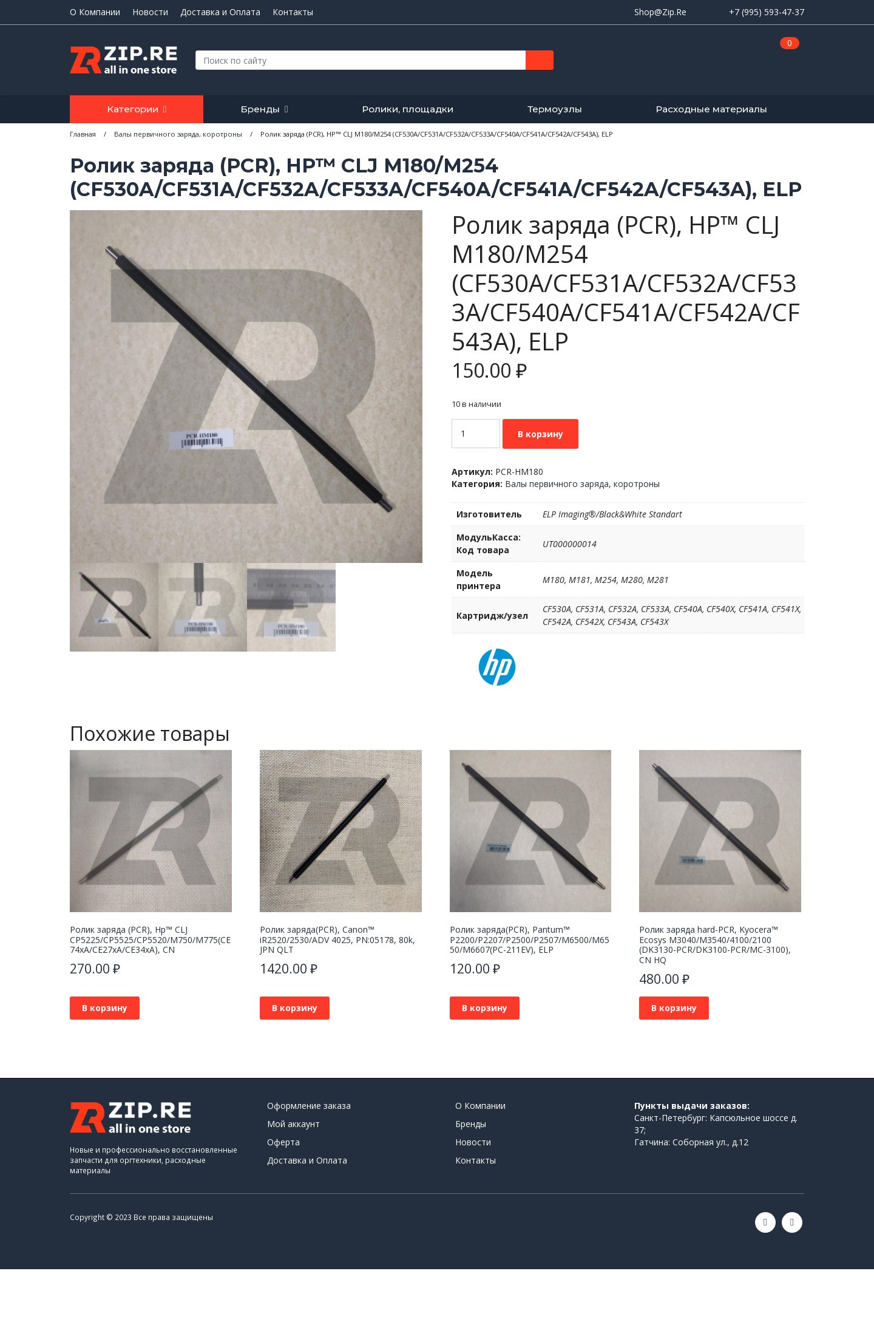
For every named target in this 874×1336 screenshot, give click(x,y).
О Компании (95, 12)
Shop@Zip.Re (660, 12)
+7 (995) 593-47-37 (766, 12)
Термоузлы (554, 109)
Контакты (293, 12)
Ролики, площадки (407, 109)
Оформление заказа (309, 1105)
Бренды (260, 109)
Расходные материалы (711, 109)
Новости (150, 12)
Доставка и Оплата (220, 12)
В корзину (540, 434)
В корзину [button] (104, 1008)
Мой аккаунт (293, 1124)
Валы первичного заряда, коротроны (582, 483)
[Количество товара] (476, 433)
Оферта (283, 1142)
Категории (132, 109)
